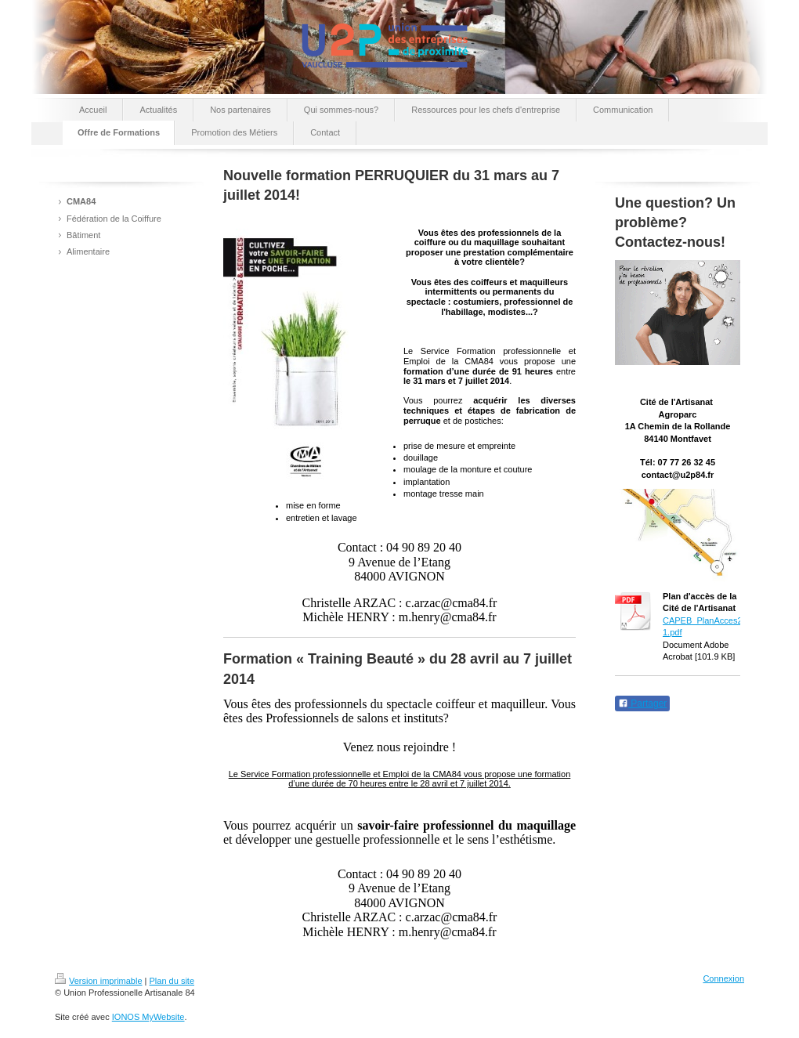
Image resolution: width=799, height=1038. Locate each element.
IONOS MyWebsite (148, 1017)
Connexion (723, 978)
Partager (642, 703)
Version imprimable (99, 981)
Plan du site (172, 981)
